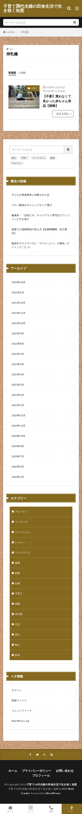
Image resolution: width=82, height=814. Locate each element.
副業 (17, 573)
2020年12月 (18, 415)
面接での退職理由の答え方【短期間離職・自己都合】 (39, 231)
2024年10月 (18, 282)
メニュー (31, 808)
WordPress (53, 793)
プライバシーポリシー (36, 770)
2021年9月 (18, 333)
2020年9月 (18, 446)
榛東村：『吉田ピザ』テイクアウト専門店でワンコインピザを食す (41, 217)
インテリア (21, 521)
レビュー (20, 542)
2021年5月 (18, 374)
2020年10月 (18, 435)
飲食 (52, 158)
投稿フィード (19, 700)
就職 (17, 603)
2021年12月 (18, 302)
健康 (17, 562)
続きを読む (63, 113)
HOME (11, 32)
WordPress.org (20, 720)
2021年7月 (18, 353)
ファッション (22, 532)
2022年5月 (18, 292)
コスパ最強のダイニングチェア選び (32, 205)
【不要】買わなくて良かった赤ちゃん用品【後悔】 (57, 100)
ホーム (12, 770)
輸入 (17, 644)
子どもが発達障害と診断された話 (30, 194)
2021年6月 (18, 364)
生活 (17, 624)
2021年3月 (18, 384)
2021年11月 (18, 312)
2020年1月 (18, 476)
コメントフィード (22, 710)
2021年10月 (18, 323)
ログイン (17, 690)
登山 (14, 158)
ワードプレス (39, 158)
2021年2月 (18, 394)
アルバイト (17, 163)
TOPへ (72, 808)
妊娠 (17, 583)
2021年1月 (18, 405)
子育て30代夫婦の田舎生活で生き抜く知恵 (32, 8)
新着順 (12, 72)
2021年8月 (18, 343)
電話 (51, 808)
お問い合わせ (65, 770)
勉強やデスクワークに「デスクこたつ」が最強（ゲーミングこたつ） (41, 245)
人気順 (22, 72)
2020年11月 (18, 425)
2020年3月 (18, 466)
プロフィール (41, 775)
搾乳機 (24, 32)
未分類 (18, 614)
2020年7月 (18, 456)
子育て (34, 88)
